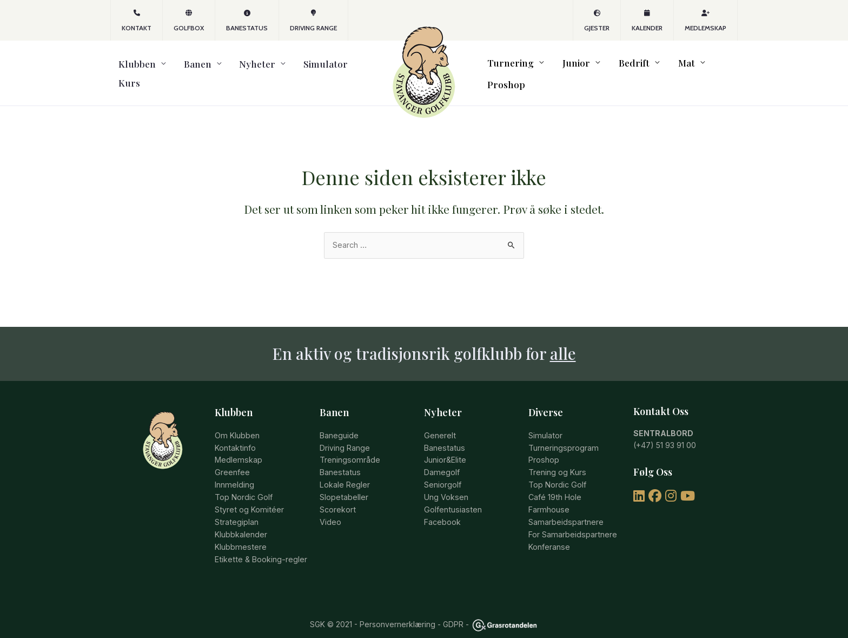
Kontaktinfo (235, 434)
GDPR (453, 609)
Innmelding (234, 471)
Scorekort (337, 495)
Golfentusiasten (451, 495)
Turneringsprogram (562, 434)
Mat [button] (665, 67)
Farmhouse (548, 495)
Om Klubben (237, 422)
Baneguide (339, 422)
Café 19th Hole (554, 483)
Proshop (713, 67)
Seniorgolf (442, 471)
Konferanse (548, 532)
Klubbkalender (241, 519)
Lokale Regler (344, 471)
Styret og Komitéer (248, 495)
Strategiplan (236, 507)
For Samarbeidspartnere (571, 519)
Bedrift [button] (621, 67)
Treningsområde (349, 447)
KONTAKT (136, 21)
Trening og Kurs (557, 459)
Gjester (597, 21)
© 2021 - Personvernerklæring (380, 609)
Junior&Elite (445, 447)
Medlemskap (705, 21)
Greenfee (232, 459)
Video (330, 507)
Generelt (439, 422)
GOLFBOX (189, 21)
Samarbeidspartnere (564, 507)
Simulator (287, 67)
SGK (317, 609)
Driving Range (313, 21)
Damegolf (441, 459)
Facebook (442, 507)
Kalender (647, 21)
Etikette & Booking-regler (260, 544)
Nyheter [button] (229, 67)
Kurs (328, 67)
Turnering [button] (514, 67)
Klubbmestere (239, 532)
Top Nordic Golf (243, 483)
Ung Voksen (446, 483)
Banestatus (247, 21)
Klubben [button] (129, 67)
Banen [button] (179, 67)
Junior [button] (571, 67)
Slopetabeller (344, 483)
